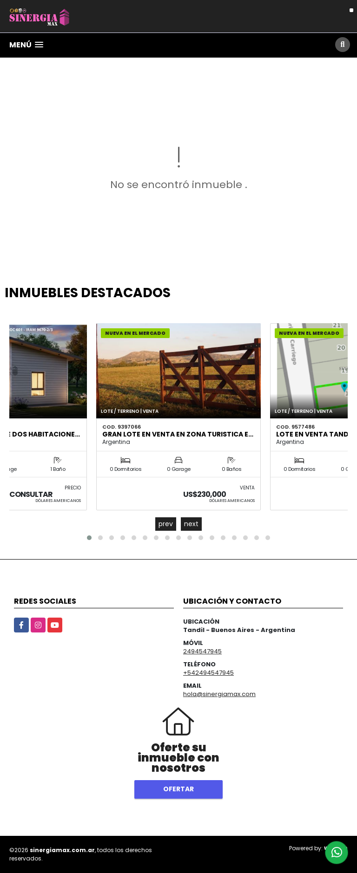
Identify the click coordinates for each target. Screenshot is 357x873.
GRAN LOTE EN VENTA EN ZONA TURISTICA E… (177, 434)
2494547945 (202, 651)
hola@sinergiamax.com (219, 694)
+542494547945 (208, 672)
